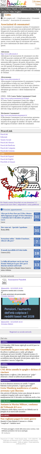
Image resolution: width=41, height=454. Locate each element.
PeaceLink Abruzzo (7, 142)
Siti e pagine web (9, 18)
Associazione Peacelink (17, 280)
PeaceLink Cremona (7, 151)
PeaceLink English (7, 159)
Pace (2, 9)
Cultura (8, 9)
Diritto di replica (23, 442)
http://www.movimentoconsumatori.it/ (14, 115)
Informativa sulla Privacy (30, 440)
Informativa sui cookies (10, 442)
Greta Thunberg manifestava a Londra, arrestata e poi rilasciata (19, 389)
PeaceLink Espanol (7, 156)
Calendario (5, 12)
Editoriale (4, 137)
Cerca (38, 4)
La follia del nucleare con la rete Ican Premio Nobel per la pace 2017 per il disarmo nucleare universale (14, 263)
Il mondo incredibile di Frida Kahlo (14, 250)
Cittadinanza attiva (25, 9)
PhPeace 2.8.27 (17, 440)
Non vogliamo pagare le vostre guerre (18, 418)
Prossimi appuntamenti (12, 209)
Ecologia (37, 9)
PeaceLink (6, 131)
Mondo (14, 9)
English (18, 12)
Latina (4, 342)
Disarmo (5, 415)
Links (8, 14)
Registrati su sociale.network (20, 332)
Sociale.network (7, 276)
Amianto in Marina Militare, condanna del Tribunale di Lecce (19, 405)
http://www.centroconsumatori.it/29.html (15, 98)
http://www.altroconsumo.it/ (10, 79)
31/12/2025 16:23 (16, 322)
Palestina (5, 380)
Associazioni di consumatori (20, 20)
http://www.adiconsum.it (9, 54)
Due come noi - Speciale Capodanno (14, 227)
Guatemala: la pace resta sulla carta (18, 349)
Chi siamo (36, 1)
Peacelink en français (8, 162)
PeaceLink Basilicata (8, 145)
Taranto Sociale (6, 140)
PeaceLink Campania (8, 148)
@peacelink (5, 288)
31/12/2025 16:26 (16, 288)
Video (12, 12)
